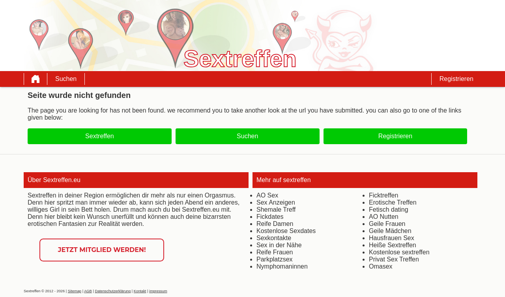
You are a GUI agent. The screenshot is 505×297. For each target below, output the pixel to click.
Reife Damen (274, 223)
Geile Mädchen (390, 230)
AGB (88, 291)
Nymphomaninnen (282, 266)
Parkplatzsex (274, 259)
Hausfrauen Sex (391, 238)
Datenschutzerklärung (113, 291)
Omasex (381, 266)
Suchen (66, 78)
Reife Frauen (274, 252)
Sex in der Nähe (279, 245)
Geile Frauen (387, 223)
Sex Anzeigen (275, 202)
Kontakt (140, 291)
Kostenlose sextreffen (399, 252)
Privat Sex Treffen (394, 259)
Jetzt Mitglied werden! (102, 250)
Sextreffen (99, 136)
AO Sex (267, 195)
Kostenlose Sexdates (286, 230)
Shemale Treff (276, 209)
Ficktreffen (383, 195)
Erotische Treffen (393, 202)
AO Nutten (383, 216)
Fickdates (269, 216)
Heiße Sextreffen (392, 245)
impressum (158, 291)
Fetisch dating (388, 209)
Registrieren (456, 78)
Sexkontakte (273, 238)
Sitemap (74, 291)
